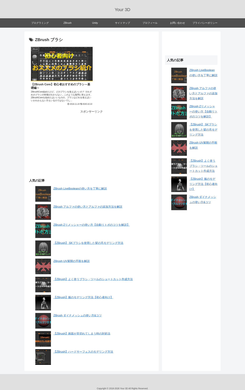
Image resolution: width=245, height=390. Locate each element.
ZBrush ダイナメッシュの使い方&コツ (77, 313)
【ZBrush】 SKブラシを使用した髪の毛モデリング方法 (88, 241)
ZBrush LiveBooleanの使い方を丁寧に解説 (80, 186)
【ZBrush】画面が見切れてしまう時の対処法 (81, 331)
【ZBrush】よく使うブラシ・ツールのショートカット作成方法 (93, 277)
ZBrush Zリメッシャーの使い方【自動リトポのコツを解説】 (91, 223)
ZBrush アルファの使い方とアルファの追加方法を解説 (87, 205)
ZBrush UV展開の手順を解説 (71, 259)
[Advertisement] (60, 134)
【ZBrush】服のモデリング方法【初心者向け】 (83, 295)
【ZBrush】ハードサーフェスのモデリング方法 (83, 350)
